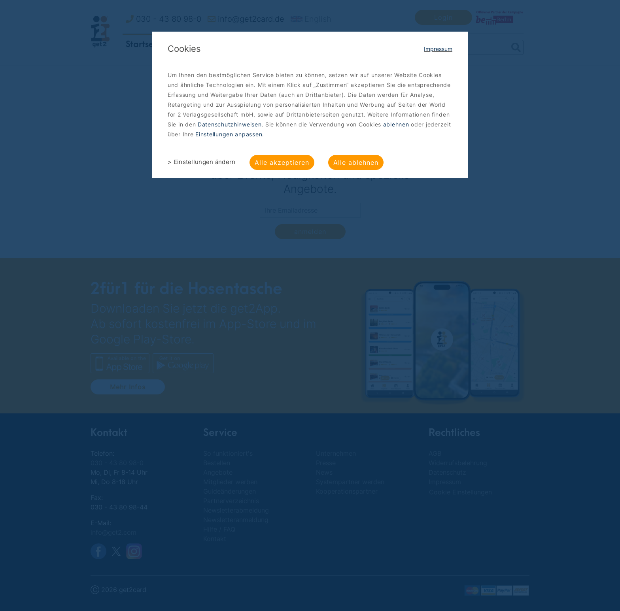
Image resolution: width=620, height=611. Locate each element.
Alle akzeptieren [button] (282, 162)
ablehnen (396, 124)
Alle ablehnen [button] (355, 162)
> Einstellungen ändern (202, 162)
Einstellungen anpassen (228, 134)
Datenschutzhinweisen (230, 124)
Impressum (438, 48)
